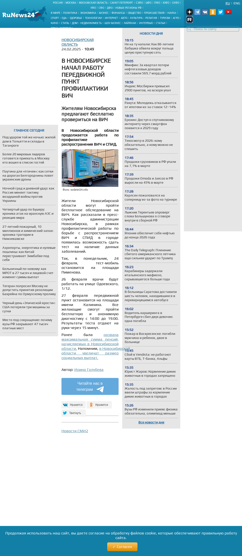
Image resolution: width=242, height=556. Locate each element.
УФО (93, 7)
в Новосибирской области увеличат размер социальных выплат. (95, 353)
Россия (58, 2)
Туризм (165, 17)
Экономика (88, 12)
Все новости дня (151, 422)
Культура (136, 17)
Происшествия (154, 12)
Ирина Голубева (89, 369)
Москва (71, 2)
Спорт (55, 17)
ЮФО (166, 2)
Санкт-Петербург (121, 2)
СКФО (175, 2)
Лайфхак (130, 23)
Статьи (160, 23)
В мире (55, 12)
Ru (228, 3)
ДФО (110, 7)
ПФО (157, 2)
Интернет (111, 17)
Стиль (65, 23)
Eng (237, 3)
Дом (74, 23)
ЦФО (148, 2)
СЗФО (139, 2)
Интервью (146, 23)
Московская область (93, 2)
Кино (54, 23)
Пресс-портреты (62, 28)
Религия (151, 17)
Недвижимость (91, 23)
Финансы (118, 12)
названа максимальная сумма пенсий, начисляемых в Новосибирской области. (90, 341)
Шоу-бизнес (113, 23)
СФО (101, 7)
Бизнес (104, 12)
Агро (176, 17)
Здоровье (75, 17)
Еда (64, 17)
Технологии (93, 17)
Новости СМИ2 (74, 431)
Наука (171, 12)
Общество (134, 12)
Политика (70, 12)
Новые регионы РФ (128, 7)
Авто (124, 17)
